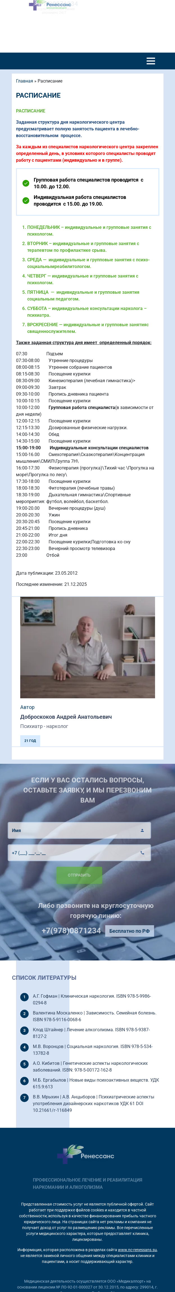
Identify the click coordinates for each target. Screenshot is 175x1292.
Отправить (69, 875)
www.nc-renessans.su (137, 1250)
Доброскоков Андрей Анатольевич (66, 716)
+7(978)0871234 (81, 930)
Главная (24, 81)
